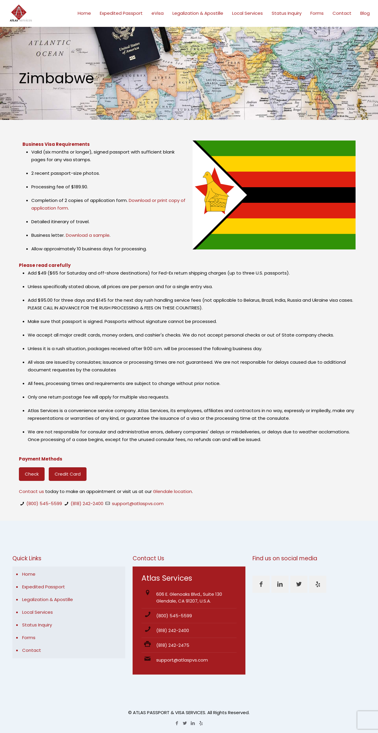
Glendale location (172, 491)
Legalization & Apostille (47, 599)
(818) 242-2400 (87, 503)
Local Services (37, 612)
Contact (31, 650)
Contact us (31, 491)
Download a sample (88, 235)
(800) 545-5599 (44, 503)
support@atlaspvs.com (138, 503)
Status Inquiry (37, 625)
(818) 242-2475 (172, 645)
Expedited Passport (43, 587)
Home (28, 574)
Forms (28, 637)
